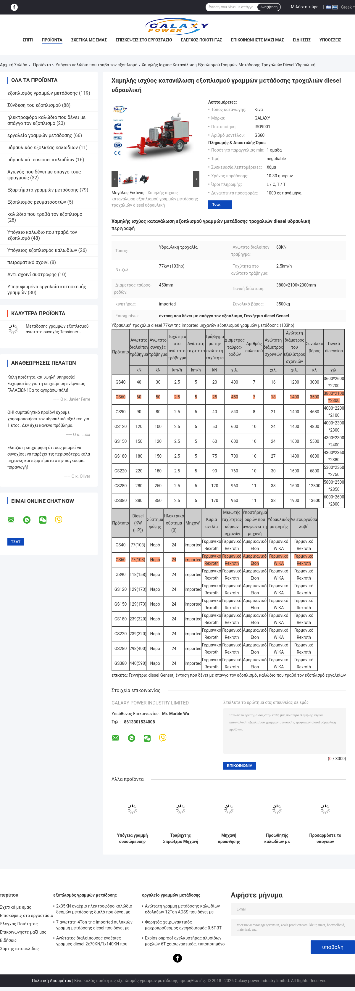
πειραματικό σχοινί (28, 262)
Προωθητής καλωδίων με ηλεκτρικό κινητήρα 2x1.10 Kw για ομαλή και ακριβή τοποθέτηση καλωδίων (277, 838)
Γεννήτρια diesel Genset (151, 675)
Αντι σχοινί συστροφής (32, 274)
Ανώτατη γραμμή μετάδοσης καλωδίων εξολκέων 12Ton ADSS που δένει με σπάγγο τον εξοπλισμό (182, 910)
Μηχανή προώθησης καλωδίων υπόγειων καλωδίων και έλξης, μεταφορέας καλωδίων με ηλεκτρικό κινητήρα (228, 838)
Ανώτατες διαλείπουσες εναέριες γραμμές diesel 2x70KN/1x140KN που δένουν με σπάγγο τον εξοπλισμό (91, 942)
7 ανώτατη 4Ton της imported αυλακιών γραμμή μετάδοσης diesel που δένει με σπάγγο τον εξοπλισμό (94, 926)
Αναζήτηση (268, 7)
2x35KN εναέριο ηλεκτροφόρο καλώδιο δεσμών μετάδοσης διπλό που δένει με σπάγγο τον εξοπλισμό (94, 910)
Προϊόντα (52, 40)
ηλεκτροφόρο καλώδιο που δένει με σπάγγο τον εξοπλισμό (46, 120)
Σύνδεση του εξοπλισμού (34, 105)
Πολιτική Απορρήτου (51, 980)
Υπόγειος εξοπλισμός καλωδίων (42, 250)
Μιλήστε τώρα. (305, 6)
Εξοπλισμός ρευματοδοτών (36, 202)
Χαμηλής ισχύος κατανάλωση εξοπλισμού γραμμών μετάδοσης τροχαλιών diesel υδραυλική (155, 198)
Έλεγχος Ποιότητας (201, 40)
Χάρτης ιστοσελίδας (19, 948)
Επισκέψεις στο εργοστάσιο (144, 40)
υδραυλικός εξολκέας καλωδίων (42, 147)
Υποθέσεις (330, 40)
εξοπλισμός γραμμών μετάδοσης (42, 93)
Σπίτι (27, 40)
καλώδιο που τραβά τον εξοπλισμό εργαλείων (302, 675)
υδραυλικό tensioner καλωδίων (40, 160)
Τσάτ (216, 204)
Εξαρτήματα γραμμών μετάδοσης (42, 190)
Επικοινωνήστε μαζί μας (257, 40)
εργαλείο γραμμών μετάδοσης (39, 135)
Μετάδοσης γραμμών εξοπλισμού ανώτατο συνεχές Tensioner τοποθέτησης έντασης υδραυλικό (57, 332)
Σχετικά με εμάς (89, 40)
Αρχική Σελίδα (13, 64)
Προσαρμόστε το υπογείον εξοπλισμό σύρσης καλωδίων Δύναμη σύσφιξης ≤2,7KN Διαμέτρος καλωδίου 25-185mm (325, 838)
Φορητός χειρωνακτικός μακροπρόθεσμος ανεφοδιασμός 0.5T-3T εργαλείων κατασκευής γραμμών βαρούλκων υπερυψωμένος (183, 926)
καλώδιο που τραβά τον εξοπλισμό (44, 214)
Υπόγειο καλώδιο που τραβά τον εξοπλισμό (96, 64)
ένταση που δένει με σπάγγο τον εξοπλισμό (216, 675)
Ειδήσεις (302, 40)
